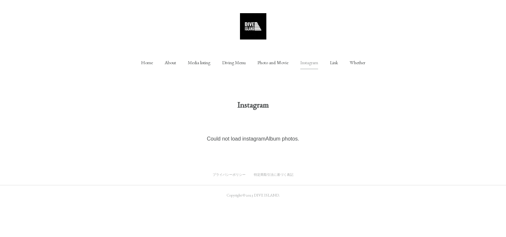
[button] (147, 62)
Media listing (199, 63)
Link (334, 63)
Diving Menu (234, 63)
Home (147, 63)
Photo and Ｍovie (272, 63)
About (170, 63)
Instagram (309, 63)
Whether (357, 63)
